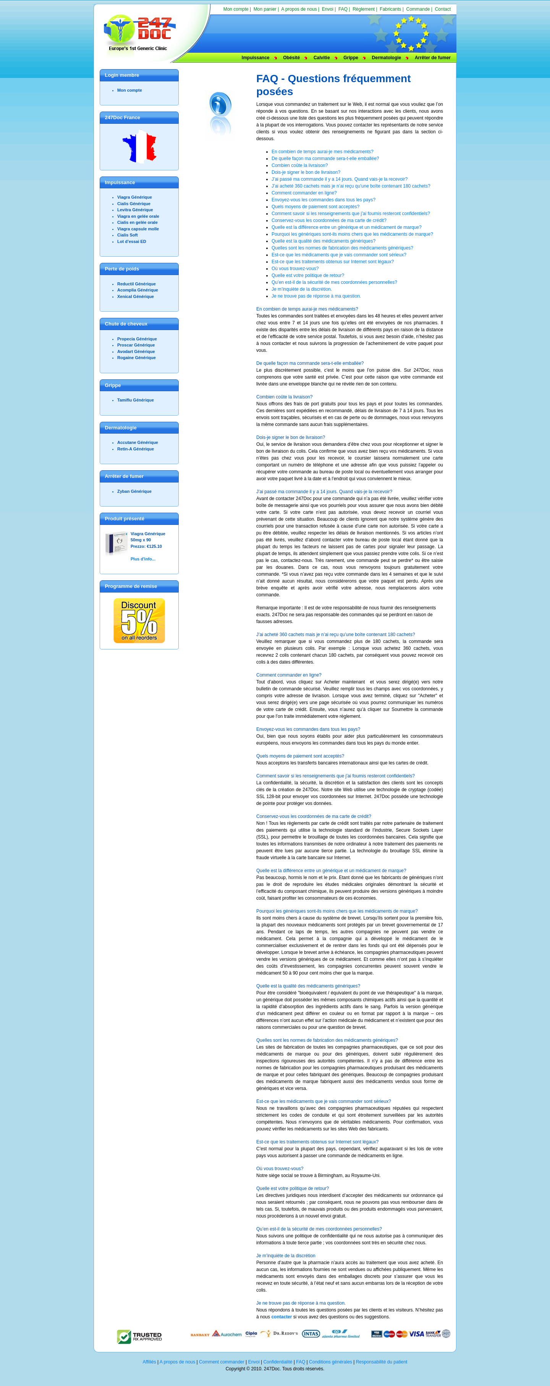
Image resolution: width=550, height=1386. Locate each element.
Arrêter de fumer (433, 57)
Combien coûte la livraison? (300, 165)
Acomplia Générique (137, 290)
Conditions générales (330, 1362)
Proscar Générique (136, 345)
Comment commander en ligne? (304, 193)
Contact (443, 9)
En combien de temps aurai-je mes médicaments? (323, 151)
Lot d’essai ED (131, 241)
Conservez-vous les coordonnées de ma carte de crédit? (329, 220)
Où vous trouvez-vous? (295, 268)
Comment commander (221, 1362)
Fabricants (390, 9)
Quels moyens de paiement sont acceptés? (315, 206)
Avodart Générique (136, 351)
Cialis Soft (127, 235)
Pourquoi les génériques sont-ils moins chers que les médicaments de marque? (352, 234)
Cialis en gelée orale (137, 222)
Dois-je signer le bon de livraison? (306, 172)
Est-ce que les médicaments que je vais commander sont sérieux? (339, 254)
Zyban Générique (134, 491)
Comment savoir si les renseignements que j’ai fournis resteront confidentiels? (351, 213)
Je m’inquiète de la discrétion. (302, 289)
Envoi (327, 9)
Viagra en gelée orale (138, 216)
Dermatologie (386, 57)
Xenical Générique (135, 296)
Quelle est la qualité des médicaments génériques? (323, 241)
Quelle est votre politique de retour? (308, 275)
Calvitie (322, 57)
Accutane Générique (137, 442)
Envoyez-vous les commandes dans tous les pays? (323, 199)
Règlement (364, 9)
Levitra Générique (135, 209)
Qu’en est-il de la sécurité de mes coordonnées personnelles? (334, 282)
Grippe (350, 57)
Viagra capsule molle (138, 229)
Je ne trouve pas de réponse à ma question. (316, 296)
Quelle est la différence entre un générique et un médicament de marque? (347, 227)
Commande (418, 9)
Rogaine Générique (136, 357)
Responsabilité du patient (382, 1362)
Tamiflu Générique (135, 400)
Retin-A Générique (135, 449)
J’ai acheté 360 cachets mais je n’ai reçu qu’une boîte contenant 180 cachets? (351, 186)
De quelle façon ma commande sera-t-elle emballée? (325, 158)
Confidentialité (277, 1362)
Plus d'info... (143, 559)
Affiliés (149, 1362)
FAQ (343, 9)
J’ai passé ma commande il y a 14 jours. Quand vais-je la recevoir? (340, 179)
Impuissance (256, 57)
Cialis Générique (133, 203)
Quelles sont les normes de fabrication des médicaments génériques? (342, 248)
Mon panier (265, 9)
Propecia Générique (137, 339)
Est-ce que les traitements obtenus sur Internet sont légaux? (333, 261)
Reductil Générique (136, 284)
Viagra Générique (134, 197)
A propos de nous (299, 9)
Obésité (291, 57)
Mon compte (236, 9)
